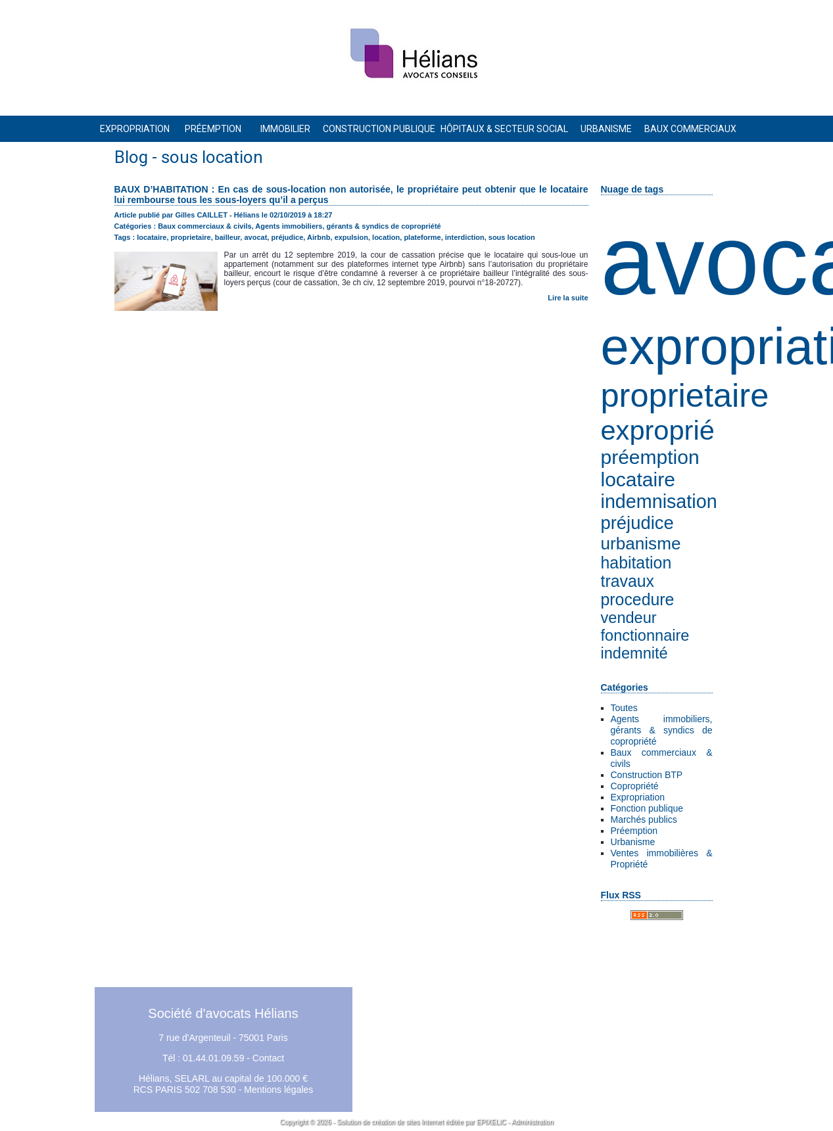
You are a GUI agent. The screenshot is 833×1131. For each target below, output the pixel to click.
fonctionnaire (645, 635)
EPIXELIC (491, 1122)
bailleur (228, 237)
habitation (636, 563)
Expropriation (638, 797)
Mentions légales (278, 1089)
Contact (268, 1058)
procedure (638, 600)
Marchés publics (644, 819)
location (386, 237)
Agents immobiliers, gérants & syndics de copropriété (662, 730)
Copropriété (635, 786)
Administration (532, 1122)
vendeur (629, 617)
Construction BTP (647, 775)
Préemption (634, 830)
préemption (650, 457)
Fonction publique (647, 808)
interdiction (465, 237)
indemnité (634, 653)
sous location (511, 237)
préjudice (637, 523)
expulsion (351, 237)
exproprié (658, 430)
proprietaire (685, 395)
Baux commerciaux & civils (204, 226)
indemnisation (659, 501)
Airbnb (318, 237)
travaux (627, 581)
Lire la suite (568, 298)
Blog (131, 157)
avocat (255, 237)
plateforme (422, 237)
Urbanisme (633, 842)
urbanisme (641, 543)
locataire (638, 479)
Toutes (624, 708)
